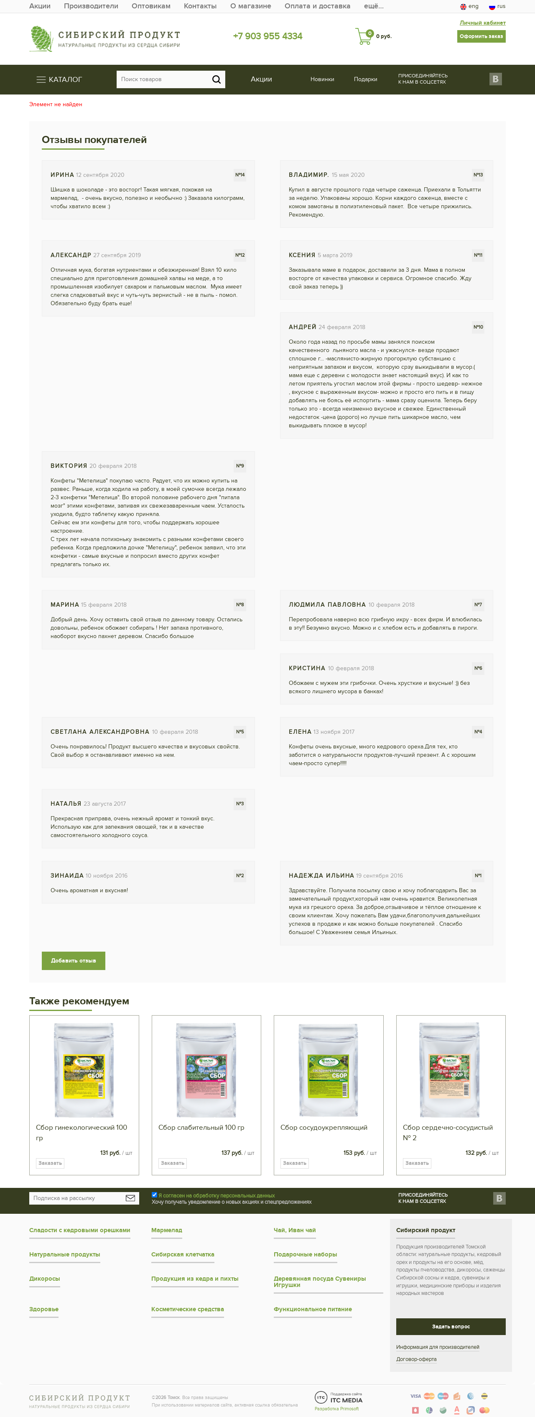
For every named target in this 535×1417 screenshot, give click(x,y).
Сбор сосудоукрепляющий (323, 1127)
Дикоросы (44, 1279)
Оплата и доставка (318, 6)
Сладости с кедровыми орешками (79, 1230)
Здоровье (44, 1309)
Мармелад (166, 1230)
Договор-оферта (416, 1359)
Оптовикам (151, 6)
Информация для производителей (437, 1347)
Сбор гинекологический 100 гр (81, 1132)
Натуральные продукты (64, 1255)
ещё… (374, 6)
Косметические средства (187, 1309)
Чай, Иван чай (295, 1230)
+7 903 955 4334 (267, 36)
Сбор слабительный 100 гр (201, 1127)
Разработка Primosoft (337, 1409)
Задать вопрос (451, 1326)
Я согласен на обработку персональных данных (216, 1195)
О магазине (250, 6)
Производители (91, 6)
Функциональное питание (313, 1309)
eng (469, 6)
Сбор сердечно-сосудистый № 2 (448, 1132)
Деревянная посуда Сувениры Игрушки (320, 1282)
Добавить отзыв (73, 960)
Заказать (50, 1163)
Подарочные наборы (305, 1255)
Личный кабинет (483, 23)
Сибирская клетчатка (182, 1255)
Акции (40, 6)
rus (497, 6)
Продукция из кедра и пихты (195, 1279)
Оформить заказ (481, 36)
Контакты (200, 6)
